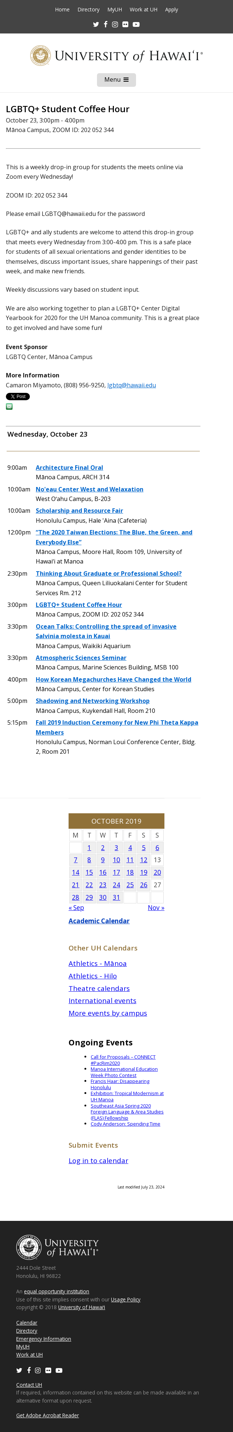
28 (75, 897)
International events (102, 1000)
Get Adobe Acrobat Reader (47, 1415)
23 (103, 885)
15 (89, 872)
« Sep (76, 907)
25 (130, 885)
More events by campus (108, 1012)
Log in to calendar (98, 1160)
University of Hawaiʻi (81, 1307)
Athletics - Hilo (93, 975)
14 (75, 872)
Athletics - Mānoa (98, 963)
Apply (171, 10)
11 (130, 860)
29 (89, 897)
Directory (88, 10)
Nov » (156, 907)
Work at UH (143, 10)
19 (143, 872)
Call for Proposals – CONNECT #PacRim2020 (123, 1059)
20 (157, 872)
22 (89, 885)
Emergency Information (43, 1338)
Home (62, 10)
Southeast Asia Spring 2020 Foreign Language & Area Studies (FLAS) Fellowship (127, 1111)
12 (143, 860)
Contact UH (29, 1384)
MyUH (114, 10)
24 (116, 885)
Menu (120, 80)
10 (116, 860)
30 (103, 897)
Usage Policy (125, 1299)
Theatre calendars (99, 988)
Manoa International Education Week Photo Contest (124, 1072)
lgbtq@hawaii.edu (131, 385)
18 (130, 872)
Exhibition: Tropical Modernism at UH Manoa (127, 1096)
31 (116, 897)
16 (103, 872)
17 (116, 872)
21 (75, 885)
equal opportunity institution (56, 1291)
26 (143, 885)
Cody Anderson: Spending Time (125, 1123)
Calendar (26, 1322)
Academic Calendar (99, 921)
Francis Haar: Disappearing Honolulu (120, 1084)
